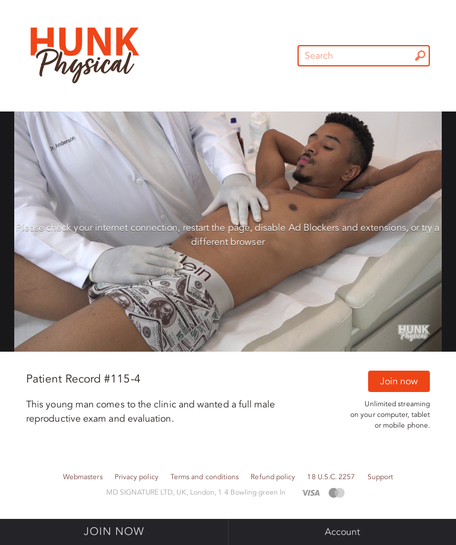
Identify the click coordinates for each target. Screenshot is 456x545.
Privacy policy (137, 477)
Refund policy (273, 477)
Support (381, 477)
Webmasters (83, 477)
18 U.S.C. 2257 (331, 477)
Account (342, 532)
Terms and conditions (204, 477)
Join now (399, 381)
